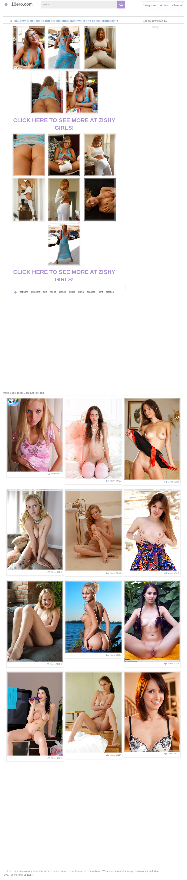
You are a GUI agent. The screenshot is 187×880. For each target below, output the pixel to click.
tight (101, 292)
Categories (149, 5)
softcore (24, 292)
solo (45, 292)
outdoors (35, 292)
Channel (177, 5)
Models (164, 5)
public (72, 292)
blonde (62, 292)
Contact (27, 875)
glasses (110, 292)
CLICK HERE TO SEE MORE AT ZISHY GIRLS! (64, 124)
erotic (81, 292)
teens (53, 292)
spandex (91, 292)
